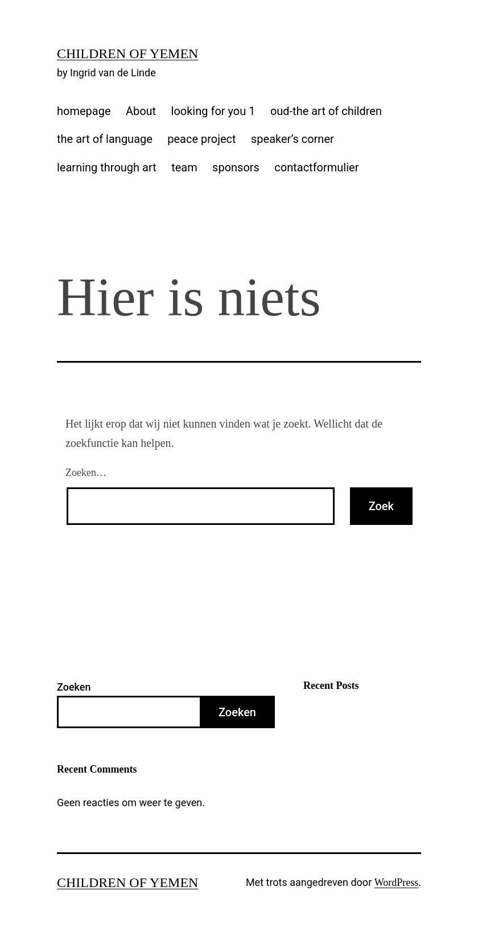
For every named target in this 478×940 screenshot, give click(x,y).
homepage (84, 111)
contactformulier (316, 167)
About (141, 111)
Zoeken (73, 687)
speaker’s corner (292, 139)
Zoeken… (85, 472)
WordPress (396, 882)
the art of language (105, 139)
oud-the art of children (326, 111)
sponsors (235, 167)
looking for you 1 (213, 111)
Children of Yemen (127, 53)
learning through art (106, 167)
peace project (201, 139)
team (184, 167)
